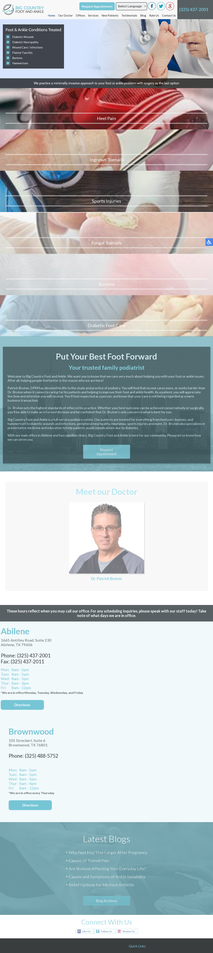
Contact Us (169, 15)
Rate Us (154, 15)
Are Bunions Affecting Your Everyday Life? (107, 722)
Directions (36, 659)
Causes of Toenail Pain (89, 714)
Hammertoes (20, 63)
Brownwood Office (144, 830)
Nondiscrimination (179, 925)
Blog (143, 15)
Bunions (17, 58)
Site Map (161, 925)
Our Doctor (65, 15)
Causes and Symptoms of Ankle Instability (107, 730)
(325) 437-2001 (193, 9)
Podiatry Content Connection (89, 925)
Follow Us (106, 784)
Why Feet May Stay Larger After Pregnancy (108, 706)
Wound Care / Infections (27, 47)
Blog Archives (106, 754)
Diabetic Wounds (23, 37)
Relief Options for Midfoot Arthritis (101, 738)
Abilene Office (140, 825)
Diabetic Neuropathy (25, 42)
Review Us (129, 784)
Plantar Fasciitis (22, 52)
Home (51, 15)
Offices (80, 15)
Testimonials (129, 15)
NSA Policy (198, 925)
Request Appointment (97, 6)
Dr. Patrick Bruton (106, 396)
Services (93, 15)
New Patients (110, 15)
